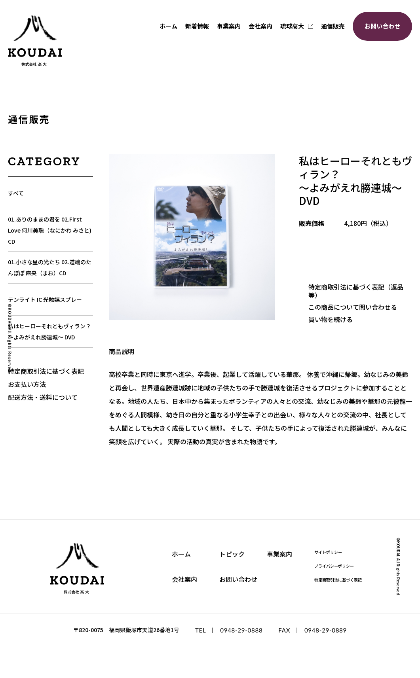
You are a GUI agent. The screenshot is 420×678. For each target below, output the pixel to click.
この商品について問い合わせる (352, 307)
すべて (16, 193)
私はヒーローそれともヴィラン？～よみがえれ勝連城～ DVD (49, 331)
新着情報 (197, 26)
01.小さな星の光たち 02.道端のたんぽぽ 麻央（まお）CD (49, 267)
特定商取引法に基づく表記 (46, 371)
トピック (232, 554)
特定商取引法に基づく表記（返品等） (355, 291)
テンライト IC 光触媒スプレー (45, 299)
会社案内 (260, 26)
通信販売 (333, 26)
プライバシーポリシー (334, 566)
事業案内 (229, 26)
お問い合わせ (382, 26)
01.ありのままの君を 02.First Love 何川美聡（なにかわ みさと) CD (49, 230)
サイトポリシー (328, 552)
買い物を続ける (330, 319)
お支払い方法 (27, 384)
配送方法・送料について (43, 397)
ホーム (168, 26)
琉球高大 (296, 26)
